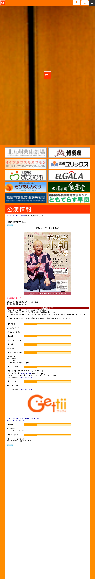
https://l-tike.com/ (26, 373)
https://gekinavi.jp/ (26, 377)
